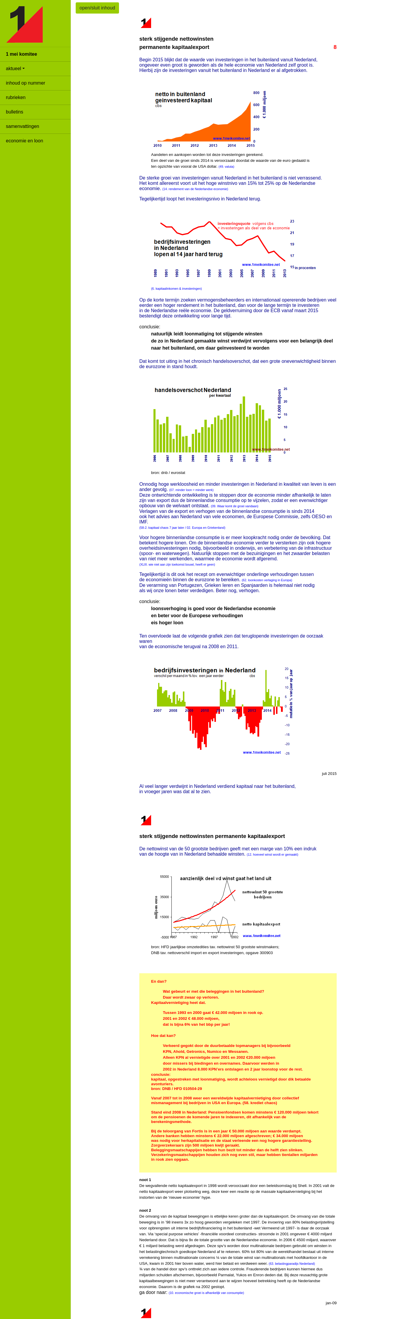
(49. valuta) (226, 166)
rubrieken (16, 97)
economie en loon (24, 140)
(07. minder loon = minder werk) (191, 490)
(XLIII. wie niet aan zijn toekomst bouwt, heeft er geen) (177, 564)
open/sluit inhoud (97, 7)
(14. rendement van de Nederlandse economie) (195, 189)
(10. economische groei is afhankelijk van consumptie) (206, 1293)
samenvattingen (22, 126)
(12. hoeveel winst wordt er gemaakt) (272, 854)
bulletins (14, 111)
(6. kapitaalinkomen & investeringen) (176, 288)
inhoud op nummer (25, 82)
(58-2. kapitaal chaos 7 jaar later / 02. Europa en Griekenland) (182, 527)
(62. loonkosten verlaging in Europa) (267, 580)
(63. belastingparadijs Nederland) (292, 1263)
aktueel (13, 68)
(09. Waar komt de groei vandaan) (234, 506)
